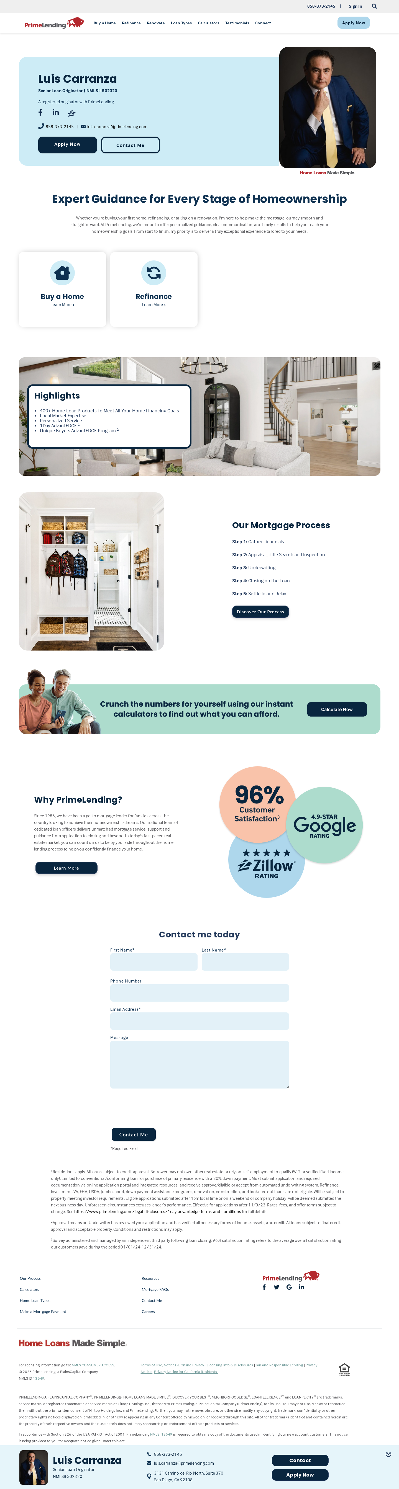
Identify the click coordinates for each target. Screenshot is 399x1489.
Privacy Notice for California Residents (186, 1371)
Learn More (66, 867)
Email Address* (125, 1009)
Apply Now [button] (300, 1474)
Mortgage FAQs (155, 1289)
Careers (148, 1311)
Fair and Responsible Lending (280, 1365)
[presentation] (152, 1105)
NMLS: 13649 (161, 1434)
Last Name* (214, 950)
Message (119, 1037)
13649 (38, 1378)
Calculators (29, 1289)
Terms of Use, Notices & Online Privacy (173, 1365)
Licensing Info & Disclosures (230, 1365)
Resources (150, 1278)
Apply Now (67, 144)
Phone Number (126, 981)
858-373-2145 (60, 126)
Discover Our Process (260, 611)
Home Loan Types (35, 1300)
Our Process (30, 1278)
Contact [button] (300, 1460)
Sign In (355, 6)
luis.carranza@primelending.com (117, 126)
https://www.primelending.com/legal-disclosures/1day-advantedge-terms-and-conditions (157, 1211)
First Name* (122, 950)
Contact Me (130, 145)
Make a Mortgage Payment (43, 1311)
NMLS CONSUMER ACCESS (93, 1365)
